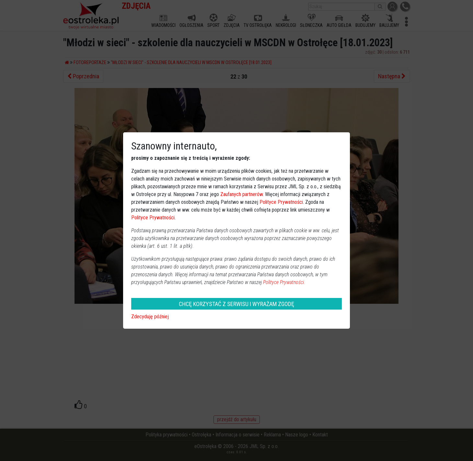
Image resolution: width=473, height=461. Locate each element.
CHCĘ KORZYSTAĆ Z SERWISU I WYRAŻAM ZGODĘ (236, 304)
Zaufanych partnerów (241, 194)
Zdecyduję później (150, 316)
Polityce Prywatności (281, 202)
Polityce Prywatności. (284, 282)
